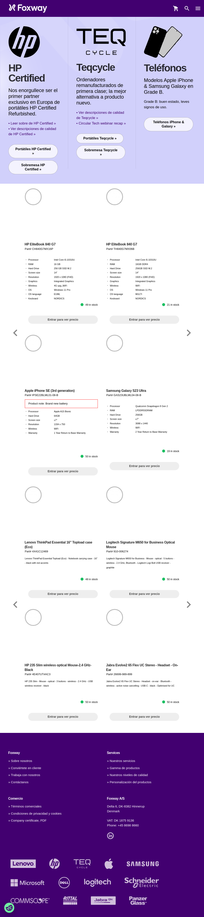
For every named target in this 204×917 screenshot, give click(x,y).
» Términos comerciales (24, 806)
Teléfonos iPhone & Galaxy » (168, 124)
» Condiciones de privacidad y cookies (35, 813)
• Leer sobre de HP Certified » (32, 123)
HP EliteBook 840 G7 (40, 244)
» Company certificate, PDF (27, 820)
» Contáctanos (18, 782)
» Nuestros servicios (121, 761)
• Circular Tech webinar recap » (101, 123)
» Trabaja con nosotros (24, 775)
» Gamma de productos (123, 768)
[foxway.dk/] (28, 8)
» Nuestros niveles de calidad (127, 775)
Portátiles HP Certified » (33, 151)
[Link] (15, 333)
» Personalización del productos (129, 782)
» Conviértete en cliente (24, 768)
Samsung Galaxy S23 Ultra (126, 390)
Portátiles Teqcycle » (100, 138)
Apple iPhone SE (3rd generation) (50, 390)
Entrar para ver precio (63, 319)
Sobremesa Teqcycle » (101, 152)
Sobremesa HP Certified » (33, 167)
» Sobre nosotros (20, 761)
